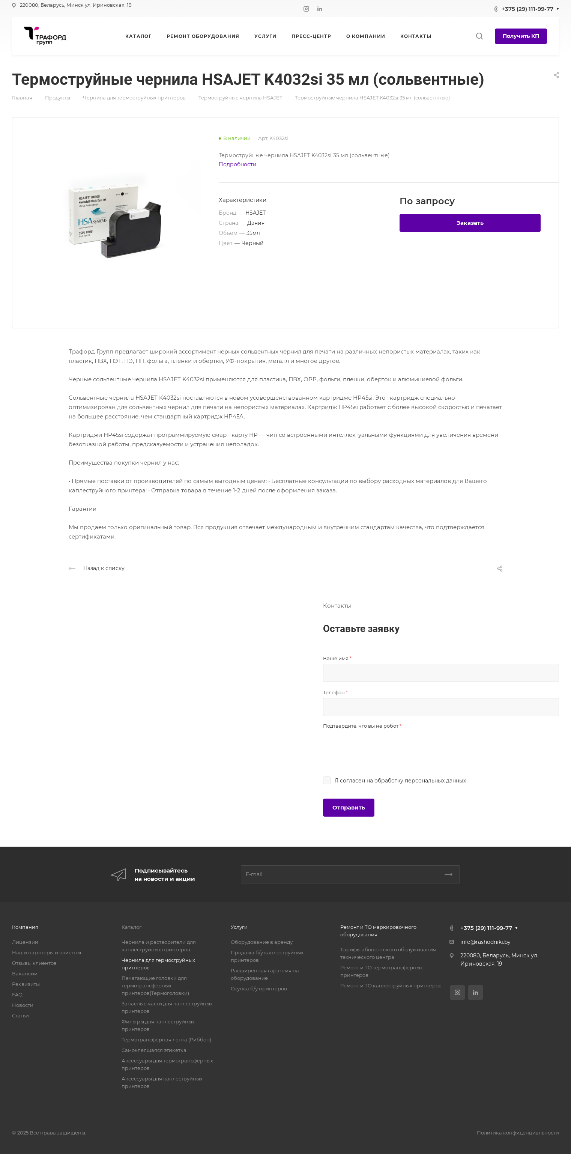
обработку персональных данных (420, 780)
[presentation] (380, 746)
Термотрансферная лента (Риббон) (166, 1040)
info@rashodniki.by (485, 942)
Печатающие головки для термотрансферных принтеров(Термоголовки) (155, 985)
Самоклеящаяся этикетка (154, 1050)
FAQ (17, 995)
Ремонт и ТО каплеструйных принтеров (391, 985)
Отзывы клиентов (34, 963)
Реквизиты (26, 984)
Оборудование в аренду (262, 942)
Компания (25, 927)
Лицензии (25, 942)
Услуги (239, 927)
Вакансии (25, 973)
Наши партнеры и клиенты (46, 952)
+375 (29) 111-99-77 (527, 8)
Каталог (131, 927)
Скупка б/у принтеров (259, 988)
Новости (22, 1005)
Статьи (20, 1016)
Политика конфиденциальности (518, 1133)
